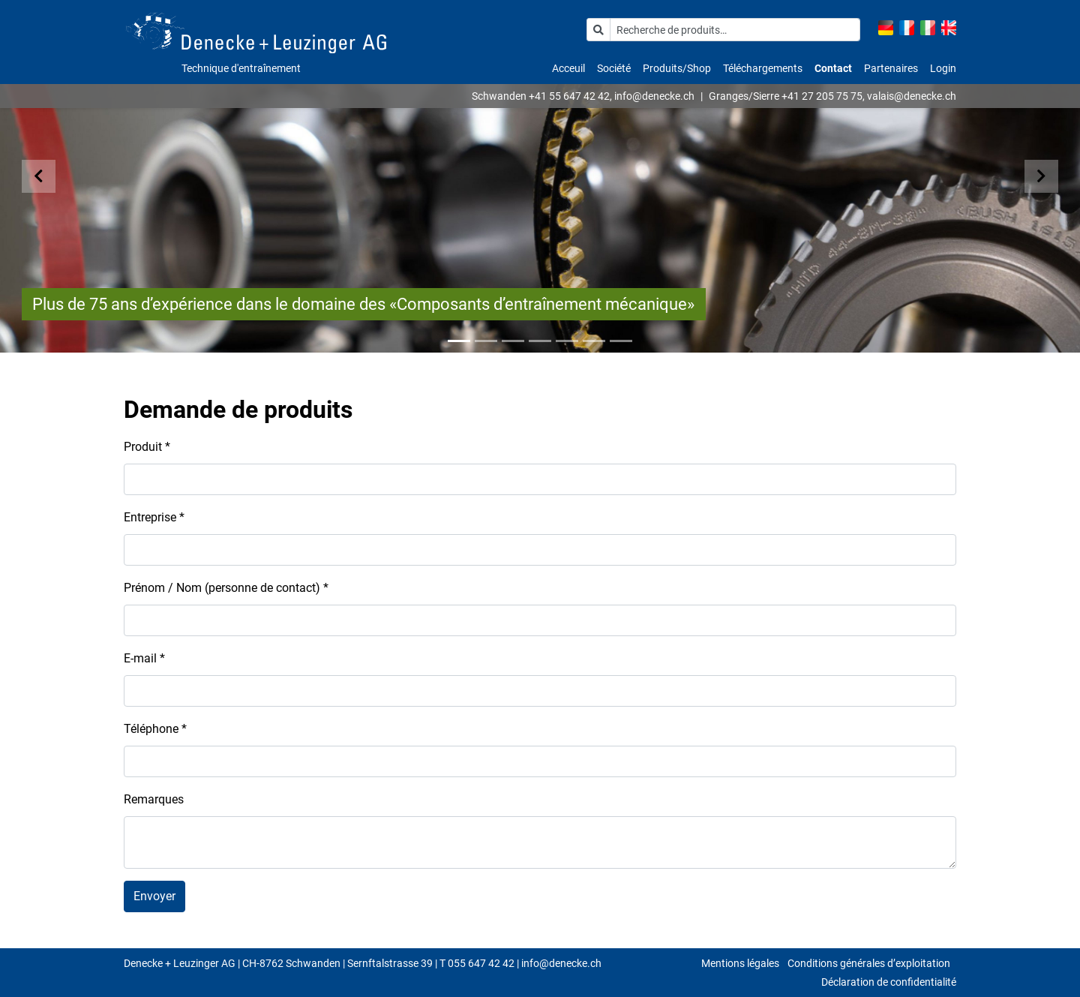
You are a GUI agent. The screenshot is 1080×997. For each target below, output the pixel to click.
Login (943, 68)
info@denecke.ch (654, 96)
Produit (147, 447)
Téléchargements (762, 68)
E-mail (144, 658)
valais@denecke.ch (911, 96)
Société (614, 68)
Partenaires (891, 68)
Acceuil (568, 68)
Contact (833, 68)
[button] (54, 176)
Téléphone (155, 729)
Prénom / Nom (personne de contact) (226, 588)
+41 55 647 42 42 (569, 96)
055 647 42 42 (481, 963)
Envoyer (155, 896)
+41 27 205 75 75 (822, 96)
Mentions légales (740, 963)
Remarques (154, 799)
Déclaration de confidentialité (888, 982)
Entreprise (154, 517)
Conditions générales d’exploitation (869, 963)
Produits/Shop (677, 68)
